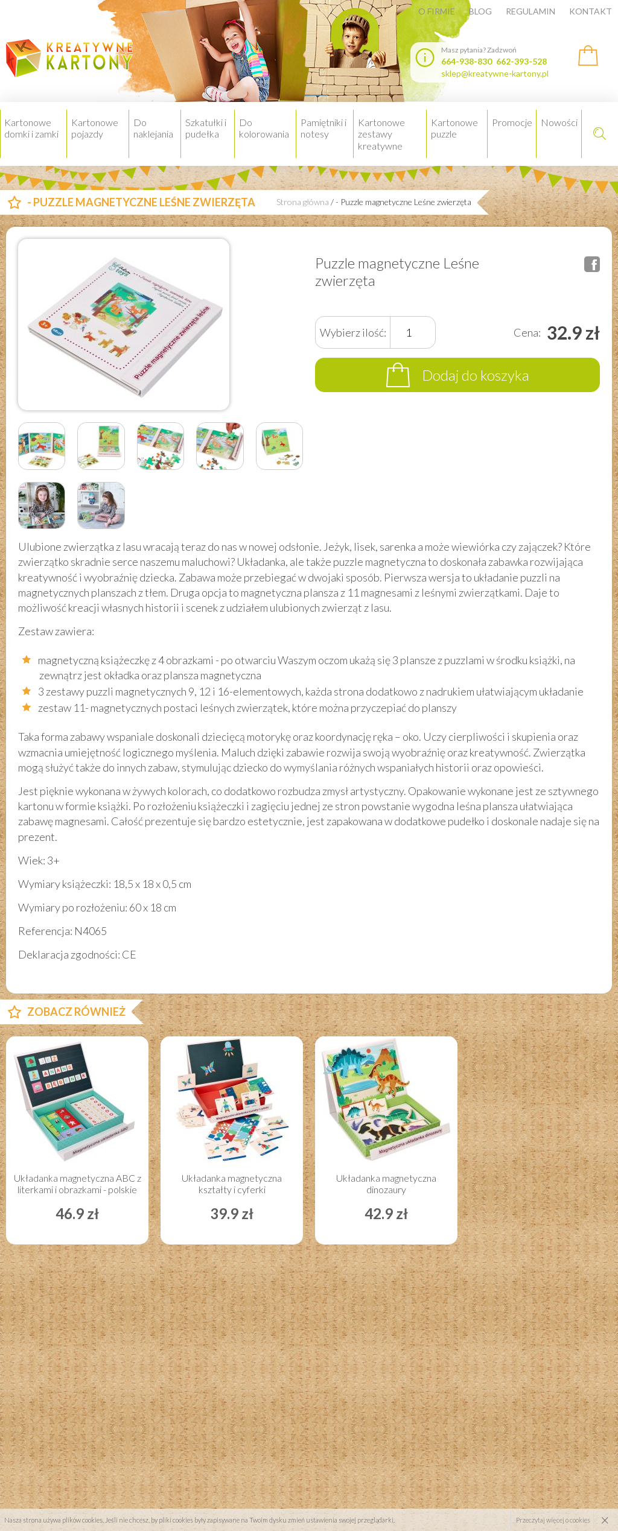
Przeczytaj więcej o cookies (553, 1520)
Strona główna (302, 202)
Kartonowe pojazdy (94, 127)
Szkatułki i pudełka (205, 127)
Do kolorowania (264, 127)
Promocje (512, 122)
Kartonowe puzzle (454, 127)
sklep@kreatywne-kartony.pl (495, 73)
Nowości (559, 122)
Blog (480, 11)
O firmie (436, 11)
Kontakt (590, 11)
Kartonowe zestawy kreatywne (381, 133)
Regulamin (530, 11)
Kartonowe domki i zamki (31, 127)
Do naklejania (153, 127)
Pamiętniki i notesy (323, 127)
